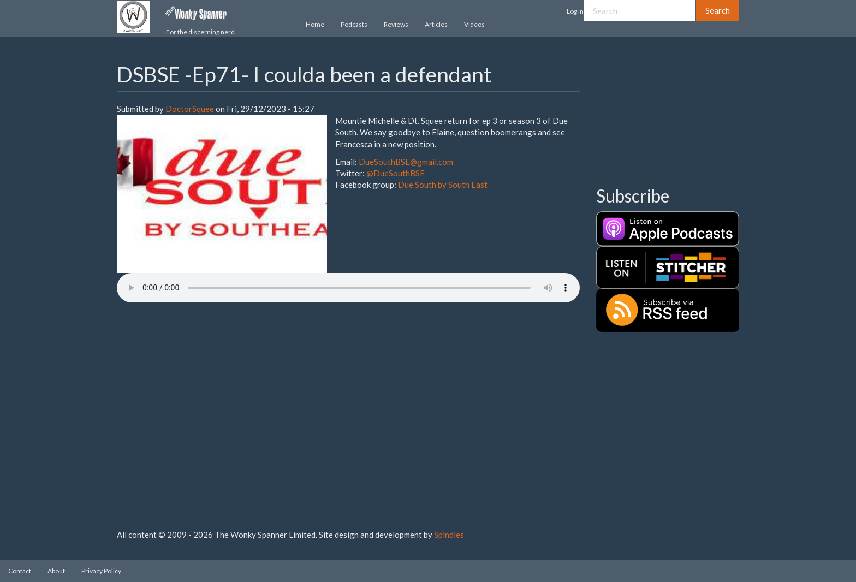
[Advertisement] (650, 117)
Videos (474, 24)
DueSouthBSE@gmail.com (406, 162)
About (56, 571)
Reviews (396, 24)
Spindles (449, 534)
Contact (19, 571)
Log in (575, 11)
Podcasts (354, 24)
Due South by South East (443, 184)
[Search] (639, 10)
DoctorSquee (189, 109)
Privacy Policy (101, 571)
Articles (436, 24)
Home (315, 24)
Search (717, 10)
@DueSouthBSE (395, 173)
